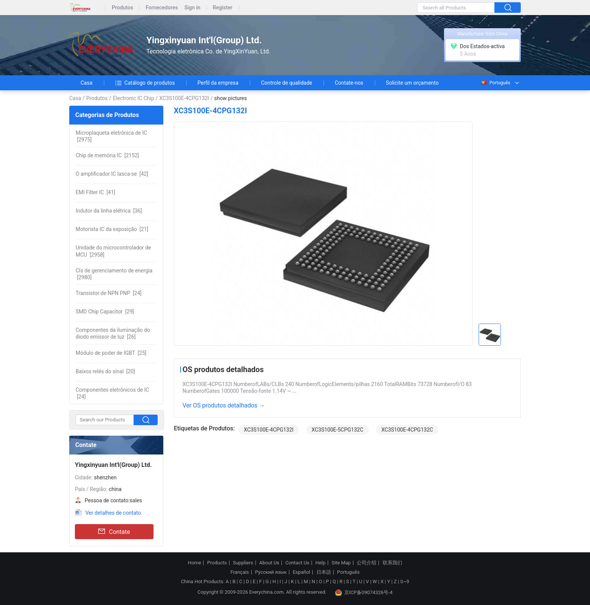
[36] (109, 211)
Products (217, 563)
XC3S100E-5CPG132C (337, 430)
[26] (113, 333)
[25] (111, 353)
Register (223, 7)
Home (194, 563)
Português (495, 82)
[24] (108, 293)
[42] (112, 174)
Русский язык (271, 572)
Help (320, 563)
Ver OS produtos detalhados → (223, 405)
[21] (112, 229)
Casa (87, 83)
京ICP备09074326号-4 (364, 592)
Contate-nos (349, 83)
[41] (95, 192)
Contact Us (297, 563)
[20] (105, 371)
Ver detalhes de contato (113, 513)
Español (301, 572)
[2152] (107, 155)
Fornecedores (162, 7)
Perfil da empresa (218, 83)
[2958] (113, 251)
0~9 (404, 581)
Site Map (341, 563)
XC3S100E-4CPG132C (407, 430)
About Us (269, 563)
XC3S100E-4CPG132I (184, 98)
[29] (105, 312)
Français (239, 572)
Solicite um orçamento (412, 83)
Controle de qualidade (286, 83)
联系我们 (392, 563)
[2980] (114, 274)
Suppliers (243, 563)
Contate (114, 531)
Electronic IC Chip (133, 98)
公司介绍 (366, 563)
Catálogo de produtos (145, 83)
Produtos (122, 7)
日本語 (323, 572)
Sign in (192, 7)
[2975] (111, 136)
